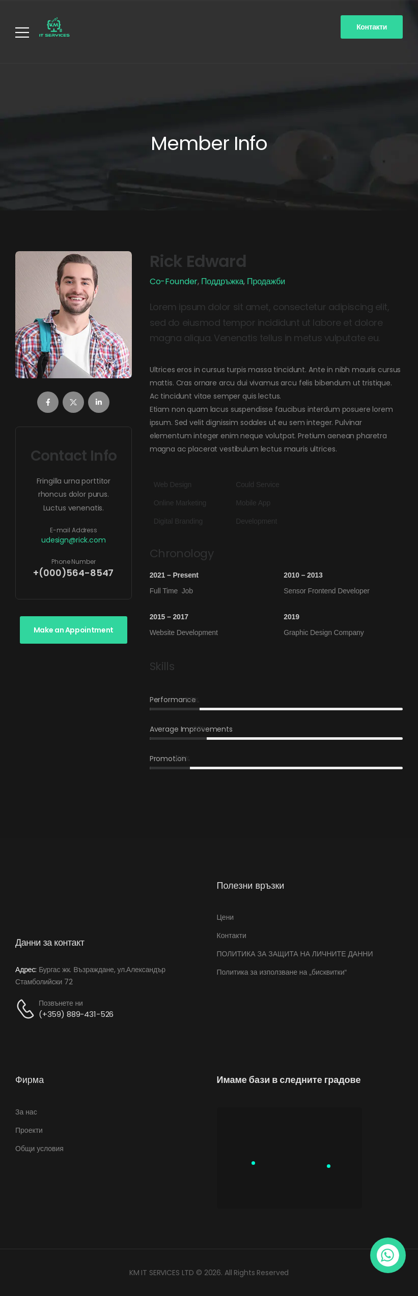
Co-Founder (174, 281)
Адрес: (26, 970)
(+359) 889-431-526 (76, 1014)
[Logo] (54, 27)
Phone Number (73, 561)
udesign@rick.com (73, 540)
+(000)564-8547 (73, 573)
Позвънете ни (61, 1003)
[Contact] (27, 1009)
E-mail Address (73, 530)
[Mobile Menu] (22, 32)
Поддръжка (222, 281)
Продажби (266, 281)
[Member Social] (48, 402)
